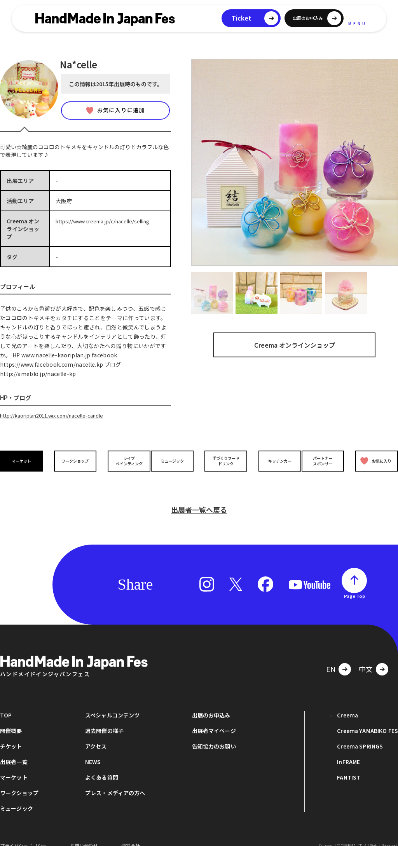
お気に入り (374, 460)
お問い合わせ (84, 834)
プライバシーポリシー (23, 834)
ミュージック (174, 460)
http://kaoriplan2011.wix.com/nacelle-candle (58, 415)
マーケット (23, 460)
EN (330, 658)
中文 (366, 658)
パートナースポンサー (324, 460)
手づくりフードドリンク (224, 460)
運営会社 (130, 834)
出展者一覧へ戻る (199, 498)
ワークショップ (73, 460)
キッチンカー (274, 460)
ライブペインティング (124, 460)
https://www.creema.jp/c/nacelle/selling (107, 221)
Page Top (354, 584)
